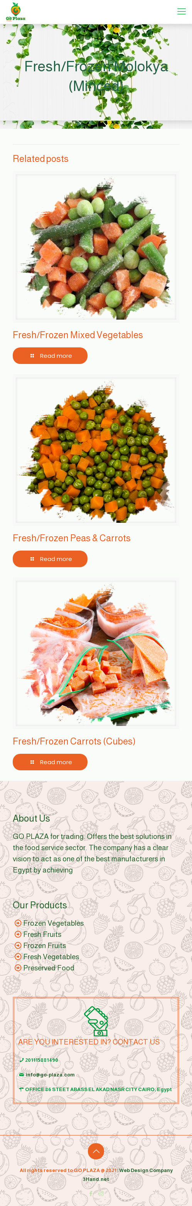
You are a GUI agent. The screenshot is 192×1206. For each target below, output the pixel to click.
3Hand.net (96, 1179)
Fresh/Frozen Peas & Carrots (72, 538)
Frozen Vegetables (53, 923)
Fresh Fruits (42, 934)
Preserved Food (48, 968)
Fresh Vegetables (51, 957)
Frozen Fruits (44, 946)
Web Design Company (146, 1170)
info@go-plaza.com (50, 1075)
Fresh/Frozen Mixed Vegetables (78, 335)
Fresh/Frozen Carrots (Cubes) (74, 741)
